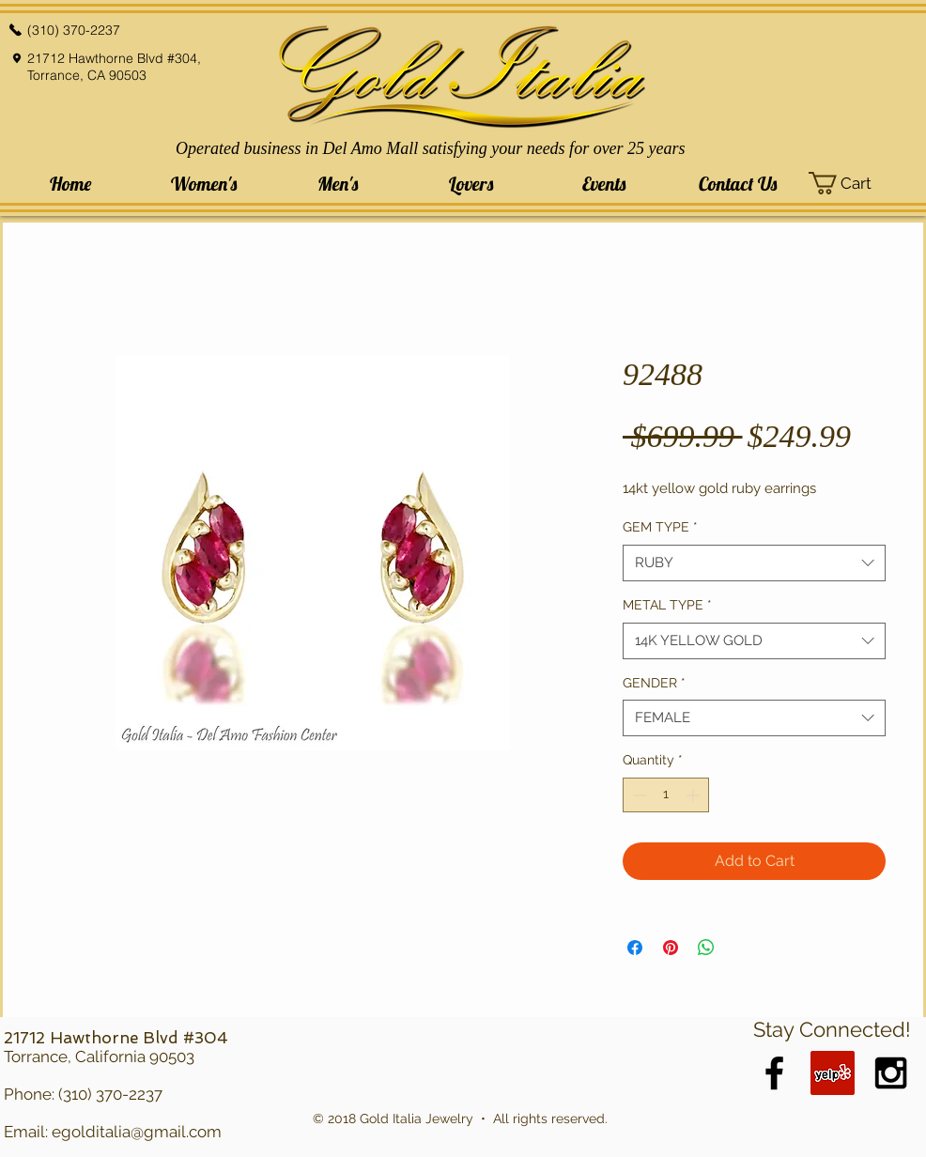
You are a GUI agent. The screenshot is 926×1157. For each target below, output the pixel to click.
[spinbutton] (666, 795)
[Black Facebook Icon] (774, 1073)
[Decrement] (637, 795)
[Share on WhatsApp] (706, 947)
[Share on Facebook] (635, 947)
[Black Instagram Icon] (891, 1073)
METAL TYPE (667, 604)
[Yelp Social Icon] (832, 1073)
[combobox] (754, 563)
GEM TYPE (660, 526)
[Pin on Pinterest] (670, 947)
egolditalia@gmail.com (137, 1131)
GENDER (654, 682)
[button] (203, 183)
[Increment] (694, 795)
